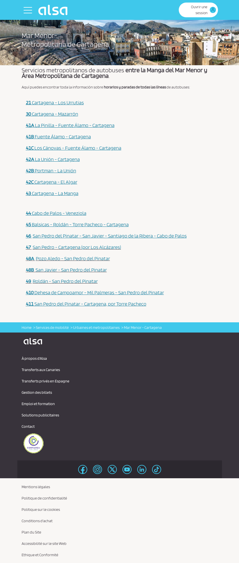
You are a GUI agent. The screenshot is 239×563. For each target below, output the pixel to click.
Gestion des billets (37, 392)
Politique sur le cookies (41, 509)
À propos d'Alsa (34, 358)
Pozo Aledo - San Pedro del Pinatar (73, 258)
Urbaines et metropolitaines (96, 327)
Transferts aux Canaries (41, 369)
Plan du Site (31, 532)
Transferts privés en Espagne (45, 381)
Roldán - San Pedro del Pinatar (65, 281)
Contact (28, 426)
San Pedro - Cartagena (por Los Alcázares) (77, 247)
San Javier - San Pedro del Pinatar (71, 270)
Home (27, 327)
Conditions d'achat (37, 520)
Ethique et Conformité (40, 555)
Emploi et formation (38, 403)
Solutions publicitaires (40, 415)
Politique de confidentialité (44, 498)
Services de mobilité (52, 327)
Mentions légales (36, 486)
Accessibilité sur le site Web (44, 543)
